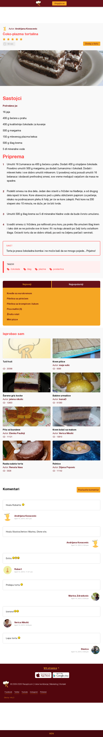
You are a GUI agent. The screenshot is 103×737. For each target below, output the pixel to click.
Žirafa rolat (13, 314)
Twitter (16, 726)
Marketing (54, 718)
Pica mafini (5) (14, 309)
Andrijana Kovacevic (26, 28)
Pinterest (43, 726)
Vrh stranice (50, 702)
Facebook (8, 726)
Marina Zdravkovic (78, 595)
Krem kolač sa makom (76, 422)
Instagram (34, 726)
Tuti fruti (27, 354)
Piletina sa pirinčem (17, 298)
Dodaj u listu (91, 43)
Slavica (85, 649)
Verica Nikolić (21, 622)
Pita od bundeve (27, 422)
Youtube (25, 726)
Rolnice (76, 456)
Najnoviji (27, 284)
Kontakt (63, 718)
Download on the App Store (43, 709)
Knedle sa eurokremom (19, 293)
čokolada (15, 269)
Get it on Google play (61, 709)
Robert (18, 569)
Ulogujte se (59, 3)
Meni (51, 733)
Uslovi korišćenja (41, 718)
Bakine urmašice (76, 388)
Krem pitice (76, 354)
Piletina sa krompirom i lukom (22, 303)
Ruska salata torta (27, 456)
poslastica (58, 269)
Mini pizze (12, 319)
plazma (42, 269)
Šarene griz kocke (27, 388)
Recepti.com (6, 718)
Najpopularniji (76, 284)
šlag (29, 269)
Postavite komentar (88, 489)
